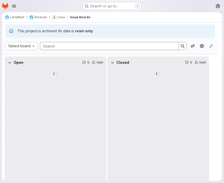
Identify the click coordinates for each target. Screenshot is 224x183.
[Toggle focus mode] (211, 46)
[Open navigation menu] (14, 6)
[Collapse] (10, 62)
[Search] (107, 46)
